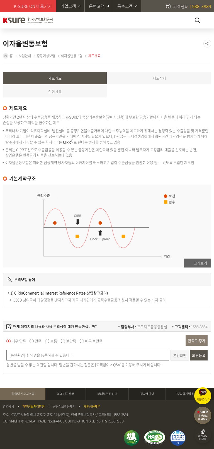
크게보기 (200, 263)
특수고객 (125, 6)
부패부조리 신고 (107, 393)
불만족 (71, 340)
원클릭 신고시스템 (22, 393)
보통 (53, 340)
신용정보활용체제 (64, 406)
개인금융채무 (92, 406)
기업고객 (68, 6)
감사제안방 (147, 393)
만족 (38, 340)
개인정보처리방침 (33, 406)
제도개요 (94, 55)
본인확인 (179, 355)
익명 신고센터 (65, 393)
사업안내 (25, 55)
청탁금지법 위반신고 (190, 393)
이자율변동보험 (71, 55)
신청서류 (55, 91)
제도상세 (159, 78)
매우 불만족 (94, 340)
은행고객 (96, 6)
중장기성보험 (46, 55)
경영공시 (8, 406)
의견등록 (198, 355)
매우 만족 (19, 340)
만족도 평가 (196, 340)
